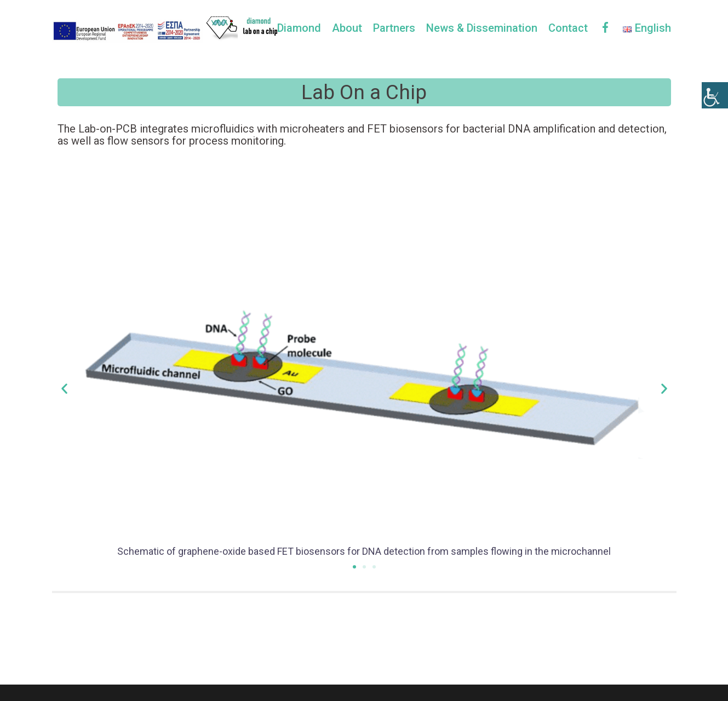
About (347, 28)
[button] (354, 566)
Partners (394, 28)
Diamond (299, 28)
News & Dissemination (481, 28)
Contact (568, 28)
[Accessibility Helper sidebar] (715, 95)
